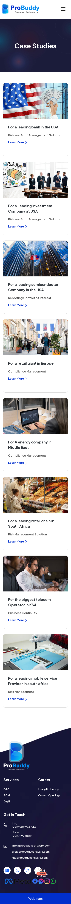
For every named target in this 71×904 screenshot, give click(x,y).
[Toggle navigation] (63, 9)
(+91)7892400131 (22, 835)
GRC (6, 789)
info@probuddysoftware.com (31, 845)
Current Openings (49, 795)
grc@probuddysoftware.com (31, 851)
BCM (7, 795)
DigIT (7, 801)
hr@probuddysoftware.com (30, 857)
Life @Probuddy (48, 789)
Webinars (35, 898)
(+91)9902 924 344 (24, 827)
